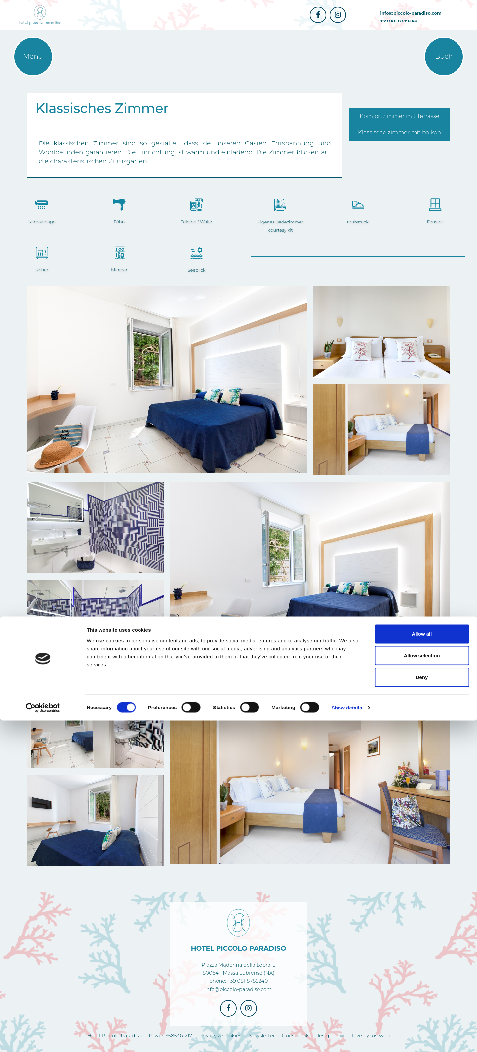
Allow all (422, 965)
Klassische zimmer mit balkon (399, 132)
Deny (422, 1008)
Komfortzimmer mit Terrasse (399, 116)
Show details (347, 1039)
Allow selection (422, 987)
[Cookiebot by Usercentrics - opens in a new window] (43, 1039)
